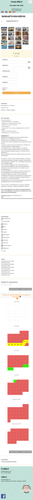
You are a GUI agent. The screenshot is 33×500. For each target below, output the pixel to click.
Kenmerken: (4, 103)
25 (24, 317)
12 (27, 311)
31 (27, 344)
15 (15, 314)
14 (12, 314)
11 (24, 311)
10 (21, 311)
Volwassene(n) (6, 71)
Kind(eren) (5, 76)
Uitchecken (5, 65)
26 (27, 317)
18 (24, 314)
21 (12, 317)
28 (12, 320)
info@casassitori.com (16, 9)
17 (21, 314)
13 (9, 314)
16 (18, 314)
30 (18, 320)
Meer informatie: (5, 118)
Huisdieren (5, 82)
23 (18, 317)
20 (9, 317)
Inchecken (4, 59)
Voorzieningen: (5, 216)
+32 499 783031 (17, 10)
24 (21, 317)
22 (15, 317)
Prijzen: (3, 259)
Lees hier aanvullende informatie (8, 461)
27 (9, 320)
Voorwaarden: (4, 459)
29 (15, 320)
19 (27, 314)
